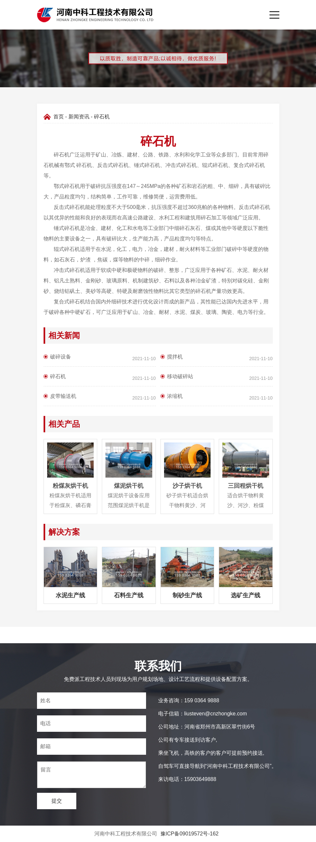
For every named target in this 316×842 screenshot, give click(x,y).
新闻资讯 (78, 116)
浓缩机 (175, 396)
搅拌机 (175, 356)
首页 (58, 116)
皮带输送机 (63, 396)
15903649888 (200, 779)
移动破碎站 (180, 376)
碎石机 (58, 376)
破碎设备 (60, 356)
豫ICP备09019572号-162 (189, 833)
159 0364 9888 (201, 700)
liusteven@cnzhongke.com (215, 713)
